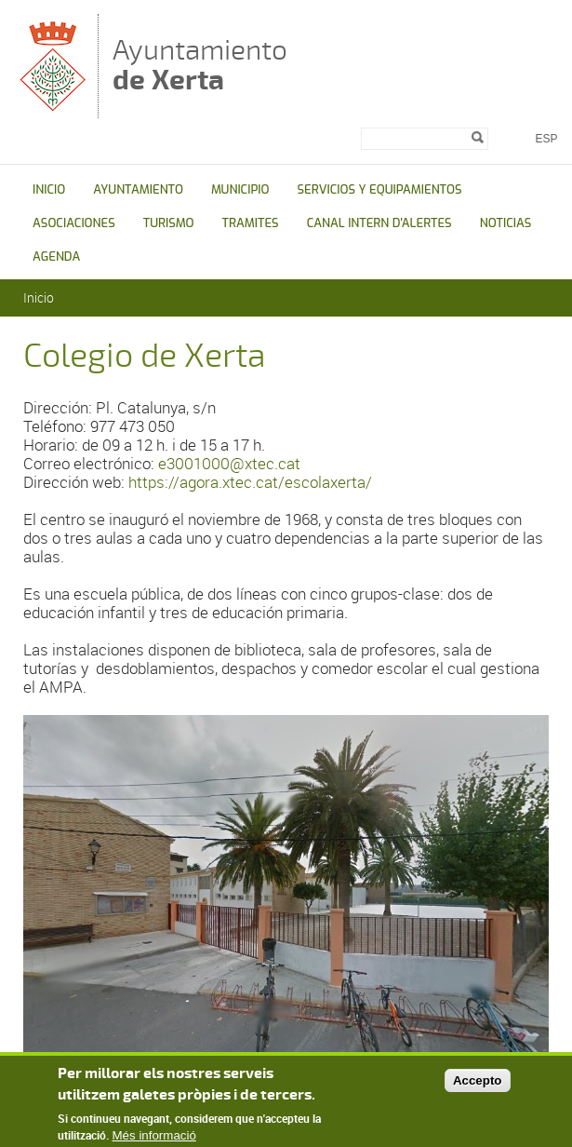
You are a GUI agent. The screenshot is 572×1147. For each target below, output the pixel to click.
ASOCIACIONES (74, 223)
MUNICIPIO (240, 189)
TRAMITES (250, 223)
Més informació (154, 1136)
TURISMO (168, 223)
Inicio (38, 297)
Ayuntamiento (200, 65)
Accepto (477, 1080)
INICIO (49, 189)
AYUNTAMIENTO (138, 189)
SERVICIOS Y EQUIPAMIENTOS (379, 189)
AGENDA (56, 256)
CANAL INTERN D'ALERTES (379, 223)
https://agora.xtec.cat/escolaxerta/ (250, 482)
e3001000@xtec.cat (229, 463)
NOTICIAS (506, 223)
